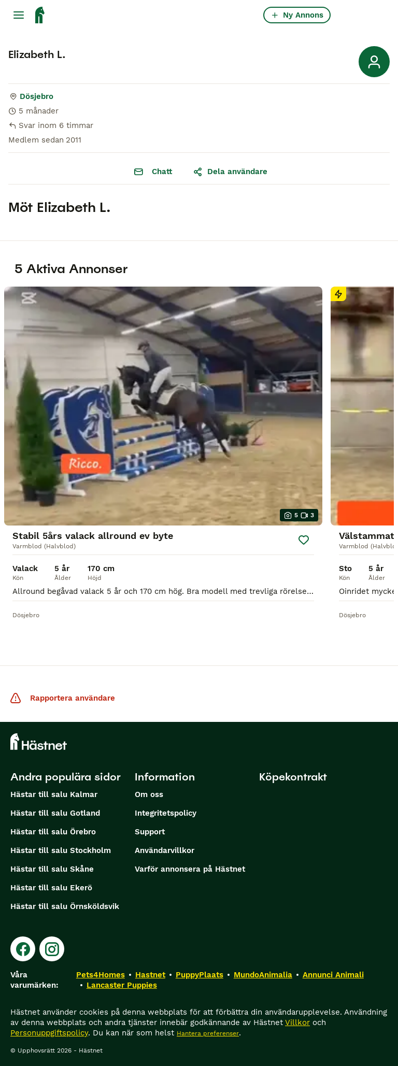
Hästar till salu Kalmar (53, 794)
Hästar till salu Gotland (55, 813)
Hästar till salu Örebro (53, 831)
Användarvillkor (164, 850)
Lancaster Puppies (122, 985)
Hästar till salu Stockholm (60, 850)
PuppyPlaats (199, 974)
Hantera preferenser (208, 1033)
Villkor (297, 1022)
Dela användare (230, 171)
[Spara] (303, 540)
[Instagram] (51, 948)
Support (150, 831)
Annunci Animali (333, 974)
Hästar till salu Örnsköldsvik (64, 906)
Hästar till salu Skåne (52, 869)
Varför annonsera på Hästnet (190, 869)
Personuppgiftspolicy (49, 1032)
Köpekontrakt (293, 777)
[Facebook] (22, 948)
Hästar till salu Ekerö (51, 887)
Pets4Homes (100, 974)
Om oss (149, 794)
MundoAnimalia (263, 974)
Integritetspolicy (165, 813)
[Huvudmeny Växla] (18, 15)
